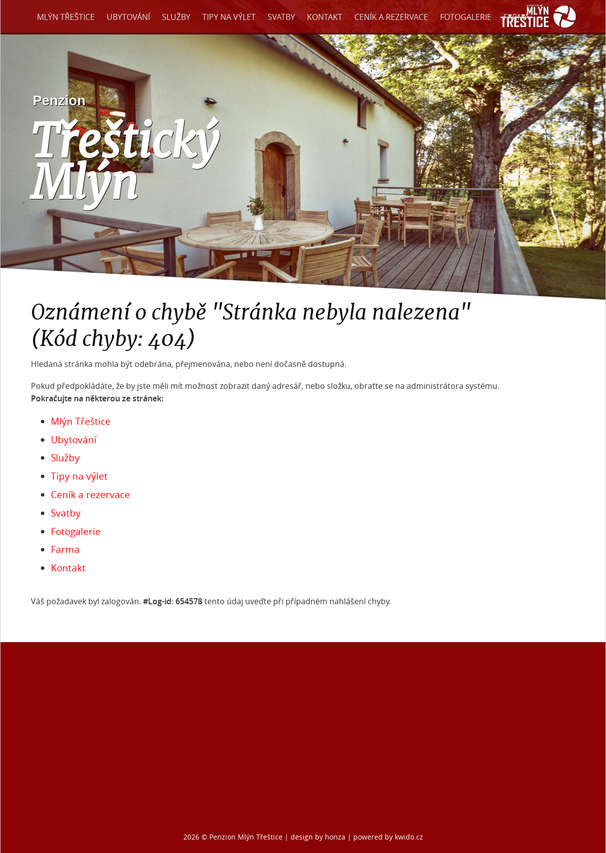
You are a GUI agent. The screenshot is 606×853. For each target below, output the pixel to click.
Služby (176, 16)
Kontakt (324, 16)
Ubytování (128, 16)
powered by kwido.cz (388, 837)
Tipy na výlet (229, 16)
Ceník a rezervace (391, 16)
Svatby (281, 16)
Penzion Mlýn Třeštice (246, 837)
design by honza (319, 837)
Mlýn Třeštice (66, 16)
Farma (516, 16)
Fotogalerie (465, 16)
